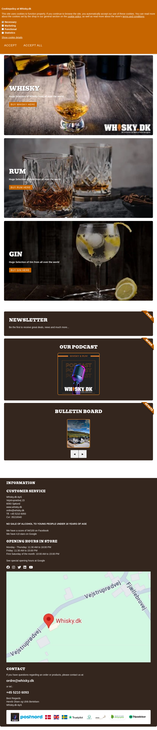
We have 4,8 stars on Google (21, 534)
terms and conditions (133, 16)
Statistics (10, 32)
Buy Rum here (21, 187)
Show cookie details (12, 37)
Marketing (10, 25)
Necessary (10, 22)
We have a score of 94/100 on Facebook (27, 530)
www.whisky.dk (14, 507)
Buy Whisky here (23, 104)
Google (41, 560)
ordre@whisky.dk (15, 510)
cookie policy (74, 16)
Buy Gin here (20, 270)
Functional (11, 29)
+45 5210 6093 (17, 692)
